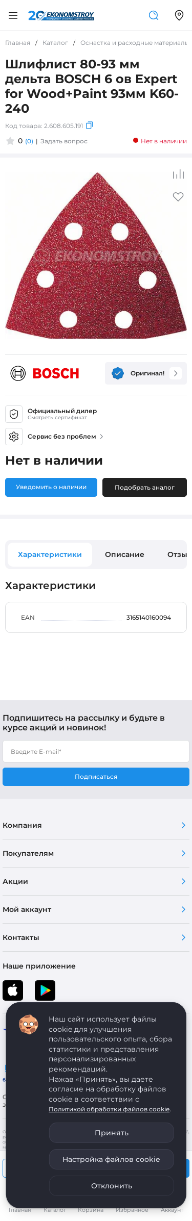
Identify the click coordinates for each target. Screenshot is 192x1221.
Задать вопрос (64, 141)
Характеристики (50, 554)
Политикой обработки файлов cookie (109, 1109)
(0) (29, 141)
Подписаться (96, 776)
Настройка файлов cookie (111, 1159)
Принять (112, 1132)
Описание (124, 554)
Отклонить (111, 1185)
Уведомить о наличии (51, 487)
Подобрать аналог (145, 487)
